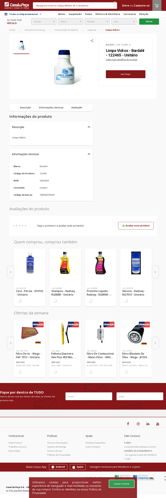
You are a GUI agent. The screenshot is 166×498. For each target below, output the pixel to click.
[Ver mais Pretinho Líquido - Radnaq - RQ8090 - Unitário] (100, 263)
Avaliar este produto (136, 225)
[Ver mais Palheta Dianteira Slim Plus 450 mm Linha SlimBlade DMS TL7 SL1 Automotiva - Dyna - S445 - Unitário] (65, 334)
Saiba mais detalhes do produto (121, 59)
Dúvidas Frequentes (96, 442)
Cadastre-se (142, 5)
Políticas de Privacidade (59, 454)
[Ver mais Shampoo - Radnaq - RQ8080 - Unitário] (65, 263)
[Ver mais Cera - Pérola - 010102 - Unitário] (30, 263)
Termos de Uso (54, 450)
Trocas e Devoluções (57, 442)
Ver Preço (125, 74)
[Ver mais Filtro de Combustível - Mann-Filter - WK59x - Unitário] (100, 334)
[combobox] (43, 21)
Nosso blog (14, 450)
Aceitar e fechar (121, 483)
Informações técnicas (25, 154)
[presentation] (10, 272)
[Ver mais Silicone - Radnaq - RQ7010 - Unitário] (136, 263)
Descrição (18, 127)
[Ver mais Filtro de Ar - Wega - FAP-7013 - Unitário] (30, 334)
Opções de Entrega (56, 446)
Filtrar (149, 21)
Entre (125, 5)
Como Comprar (93, 446)
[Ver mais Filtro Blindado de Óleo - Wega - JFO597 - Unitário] (136, 334)
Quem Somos (15, 442)
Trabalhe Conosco (18, 446)
